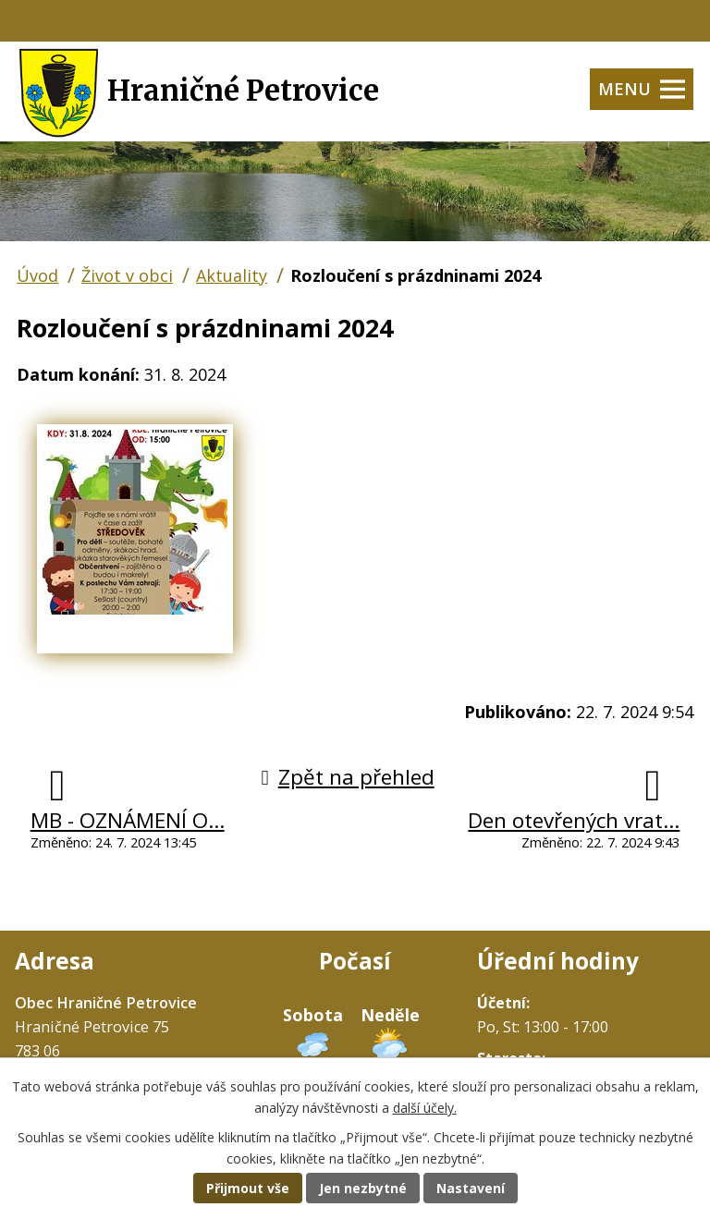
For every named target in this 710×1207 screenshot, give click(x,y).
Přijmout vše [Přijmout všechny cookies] (247, 1188)
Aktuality (231, 275)
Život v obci (127, 275)
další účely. (425, 1107)
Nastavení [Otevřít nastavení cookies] (470, 1188)
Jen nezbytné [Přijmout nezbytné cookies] (363, 1188)
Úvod (37, 275)
